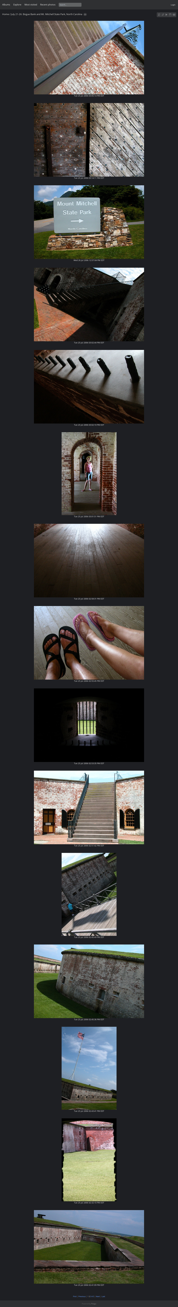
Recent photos (47, 4)
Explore (17, 4)
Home (5, 14)
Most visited (30, 4)
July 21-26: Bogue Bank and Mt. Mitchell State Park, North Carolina (46, 14)
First (75, 1296)
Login (173, 4)
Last (103, 1296)
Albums (6, 4)
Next (98, 1296)
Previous (82, 1296)
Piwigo (93, 1304)
